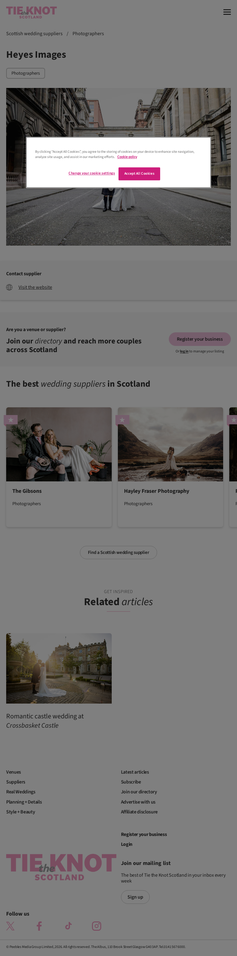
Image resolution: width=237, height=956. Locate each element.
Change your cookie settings (92, 173)
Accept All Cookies (139, 173)
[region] (118, 162)
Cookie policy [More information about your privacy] (127, 157)
